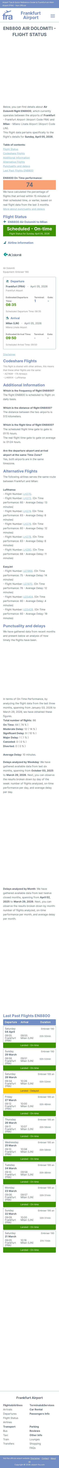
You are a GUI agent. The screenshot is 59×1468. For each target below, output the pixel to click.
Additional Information (16, 157)
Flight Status (10, 149)
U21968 (28, 570)
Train (6, 1439)
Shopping (35, 1443)
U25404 (28, 596)
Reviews (35, 1430)
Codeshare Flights (14, 153)
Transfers (8, 1443)
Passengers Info (40, 1413)
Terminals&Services (42, 1405)
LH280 (27, 549)
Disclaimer (35, 1458)
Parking (34, 1426)
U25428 (28, 609)
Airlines (7, 1422)
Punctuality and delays (16, 166)
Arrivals (7, 1409)
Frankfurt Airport (31, 15)
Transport (9, 1426)
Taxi (5, 1435)
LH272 (27, 498)
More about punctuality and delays (24, 209)
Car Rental (36, 1409)
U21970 (27, 583)
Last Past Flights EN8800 (18, 170)
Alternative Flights (14, 161)
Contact (45, 1458)
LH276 (27, 523)
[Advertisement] (29, 72)
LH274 (27, 511)
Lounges (35, 1439)
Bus (5, 1430)
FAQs (33, 1447)
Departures (10, 1413)
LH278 (27, 536)
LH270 (27, 493)
